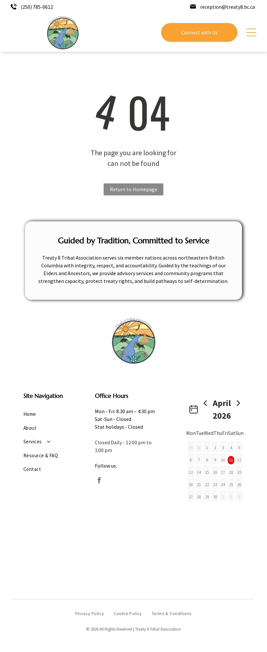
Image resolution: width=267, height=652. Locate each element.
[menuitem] (44, 414)
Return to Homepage (133, 189)
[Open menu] (251, 32)
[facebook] (99, 481)
